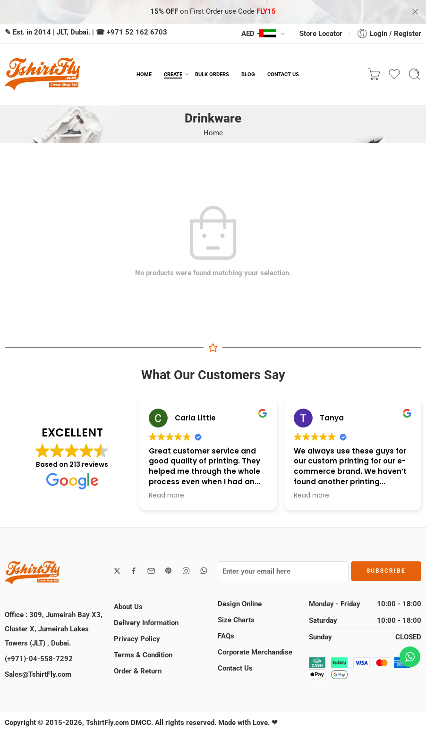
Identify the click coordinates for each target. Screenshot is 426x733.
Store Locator (320, 33)
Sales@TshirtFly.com (38, 674)
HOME (144, 74)
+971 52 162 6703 (137, 32)
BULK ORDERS (212, 74)
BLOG (248, 74)
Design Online (240, 604)
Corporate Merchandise (255, 652)
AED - (258, 33)
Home (213, 133)
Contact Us (235, 668)
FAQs (226, 636)
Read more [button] (166, 495)
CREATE (173, 74)
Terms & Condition (143, 655)
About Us (128, 606)
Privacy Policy (137, 639)
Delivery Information (146, 623)
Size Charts (236, 620)
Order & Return (138, 671)
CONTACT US (283, 74)
